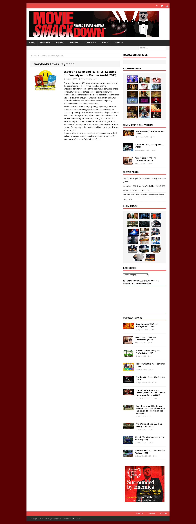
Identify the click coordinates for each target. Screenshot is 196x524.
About (105, 42)
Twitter (151, 513)
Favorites (45, 42)
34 (156, 398)
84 (151, 163)
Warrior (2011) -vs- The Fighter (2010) (150, 377)
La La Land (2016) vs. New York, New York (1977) (144, 185)
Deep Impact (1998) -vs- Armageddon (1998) (147, 324)
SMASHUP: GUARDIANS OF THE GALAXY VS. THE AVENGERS (141, 282)
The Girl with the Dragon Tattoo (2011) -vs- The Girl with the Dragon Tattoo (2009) (151, 392)
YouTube (163, 513)
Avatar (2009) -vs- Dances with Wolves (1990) (150, 451)
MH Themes (76, 518)
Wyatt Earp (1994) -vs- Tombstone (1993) (146, 158)
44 (150, 356)
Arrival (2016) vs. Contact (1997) (136, 190)
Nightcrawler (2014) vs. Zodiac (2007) (150, 132)
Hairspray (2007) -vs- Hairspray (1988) (150, 364)
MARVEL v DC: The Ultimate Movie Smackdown (143, 194)
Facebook (139, 513)
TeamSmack (90, 42)
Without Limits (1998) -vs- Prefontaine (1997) (148, 351)
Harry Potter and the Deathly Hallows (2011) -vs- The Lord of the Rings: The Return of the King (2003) (150, 409)
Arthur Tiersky (86, 78)
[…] (99, 138)
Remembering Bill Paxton (138, 124)
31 (150, 416)
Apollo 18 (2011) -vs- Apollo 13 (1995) (149, 145)
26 (152, 442)
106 (153, 329)
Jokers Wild (127, 199)
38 (152, 369)
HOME (32, 42)
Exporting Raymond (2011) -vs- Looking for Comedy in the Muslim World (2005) (90, 72)
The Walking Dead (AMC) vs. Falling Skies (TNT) (149, 424)
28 (152, 429)
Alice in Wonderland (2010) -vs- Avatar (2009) (149, 437)
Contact (118, 42)
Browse (59, 42)
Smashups (74, 42)
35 (155, 382)
